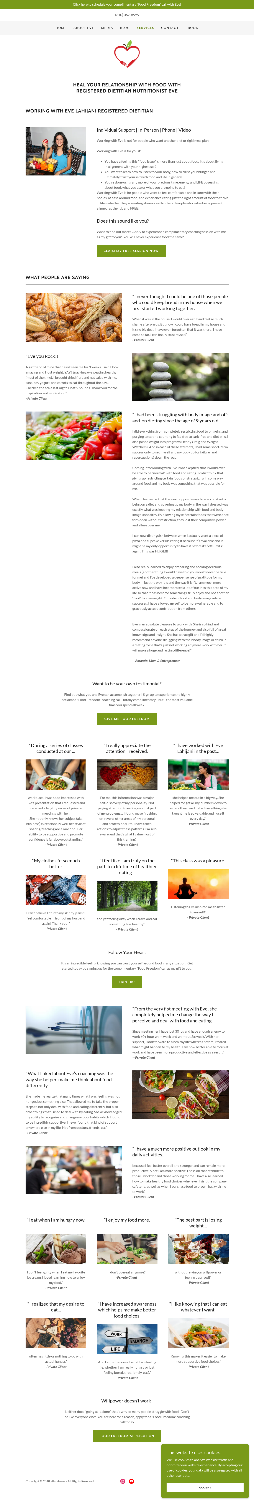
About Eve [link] (84, 28)
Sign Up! (127, 984)
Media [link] (107, 28)
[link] (127, 60)
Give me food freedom (127, 720)
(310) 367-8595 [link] (127, 15)
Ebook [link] (192, 28)
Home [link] (61, 28)
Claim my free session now (131, 252)
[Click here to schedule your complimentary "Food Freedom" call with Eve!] (127, 4)
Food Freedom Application (127, 1437)
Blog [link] (125, 28)
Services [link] (145, 28)
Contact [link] (170, 28)
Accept (205, 1496)
